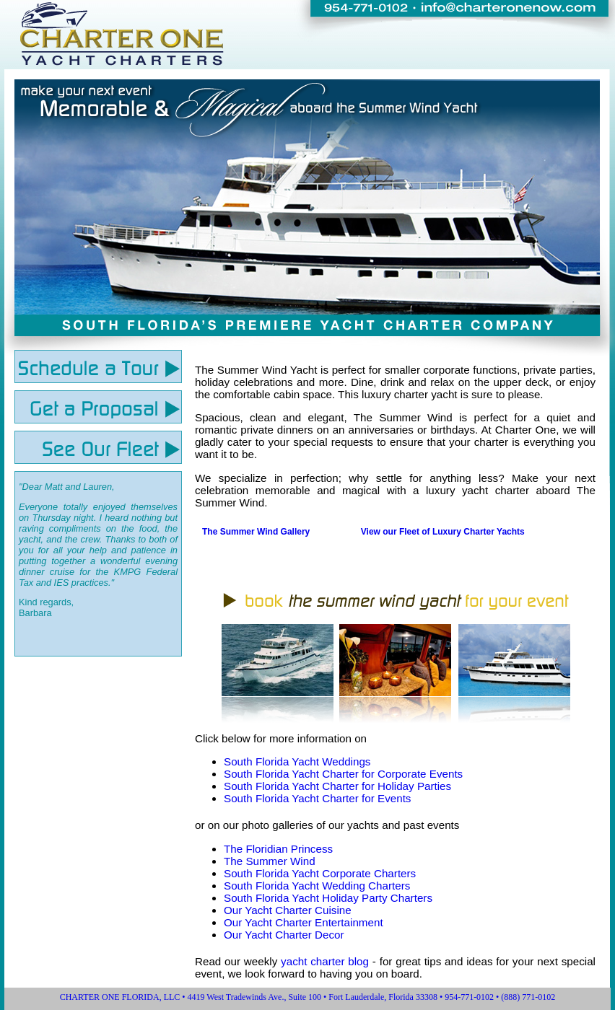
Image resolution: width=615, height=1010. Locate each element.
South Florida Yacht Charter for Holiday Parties (337, 786)
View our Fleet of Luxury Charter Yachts (443, 532)
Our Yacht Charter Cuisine (288, 910)
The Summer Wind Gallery (256, 532)
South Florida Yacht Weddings (297, 761)
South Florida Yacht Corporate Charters (320, 873)
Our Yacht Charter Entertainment (303, 922)
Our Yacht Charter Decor (284, 934)
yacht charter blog (325, 961)
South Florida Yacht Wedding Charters (317, 885)
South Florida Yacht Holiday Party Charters (328, 898)
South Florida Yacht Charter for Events (317, 798)
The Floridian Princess (278, 849)
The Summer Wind (269, 861)
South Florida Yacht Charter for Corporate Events (343, 774)
